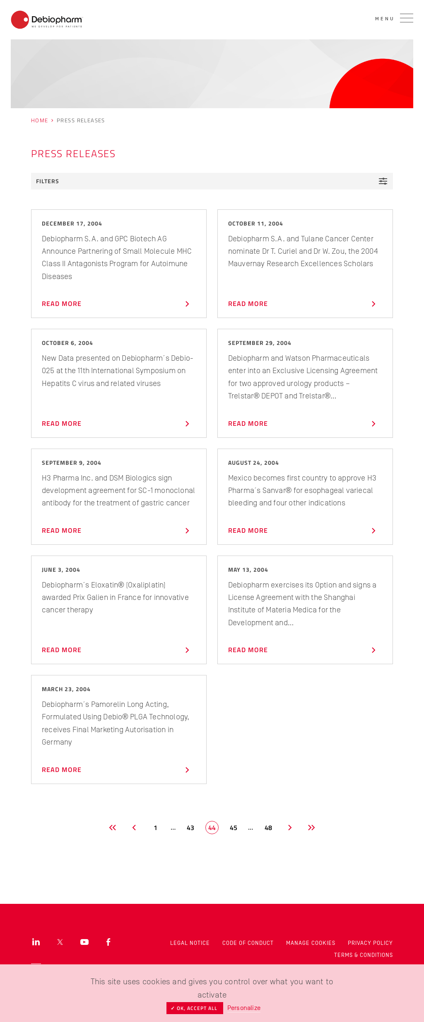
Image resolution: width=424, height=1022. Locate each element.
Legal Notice (190, 943)
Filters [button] (212, 181)
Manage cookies (310, 943)
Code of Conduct (248, 943)
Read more (118, 304)
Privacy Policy (370, 943)
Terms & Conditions (363, 955)
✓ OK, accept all (195, 1008)
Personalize (243, 1008)
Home (39, 120)
